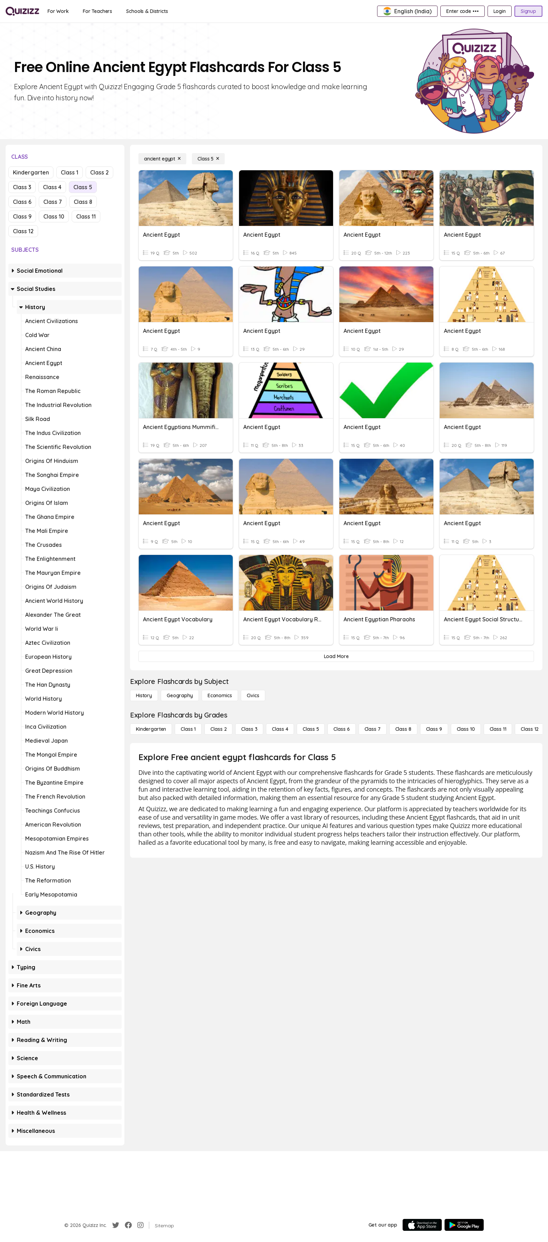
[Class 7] (373, 729)
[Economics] (220, 695)
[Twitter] (115, 1225)
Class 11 (86, 216)
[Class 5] (208, 158)
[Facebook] (128, 1225)
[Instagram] (140, 1225)
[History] (144, 695)
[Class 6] (341, 729)
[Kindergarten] (151, 729)
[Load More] (336, 656)
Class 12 (23, 231)
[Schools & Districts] (147, 11)
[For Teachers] (97, 11)
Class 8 (83, 201)
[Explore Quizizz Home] (22, 11)
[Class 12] (530, 729)
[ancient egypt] (162, 158)
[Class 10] (466, 729)
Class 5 (82, 187)
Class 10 (53, 216)
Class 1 (69, 172)
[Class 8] (403, 729)
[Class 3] (249, 729)
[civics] (253, 695)
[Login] (500, 11)
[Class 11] (498, 729)
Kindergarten (31, 172)
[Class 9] (434, 729)
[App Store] (422, 1225)
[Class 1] (188, 729)
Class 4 (52, 187)
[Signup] (528, 11)
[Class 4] (280, 729)
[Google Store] (464, 1225)
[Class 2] (218, 729)
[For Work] (58, 11)
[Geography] (180, 695)
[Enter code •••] (462, 11)
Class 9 (22, 216)
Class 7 (52, 201)
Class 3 (22, 187)
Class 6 (22, 201)
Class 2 (99, 172)
